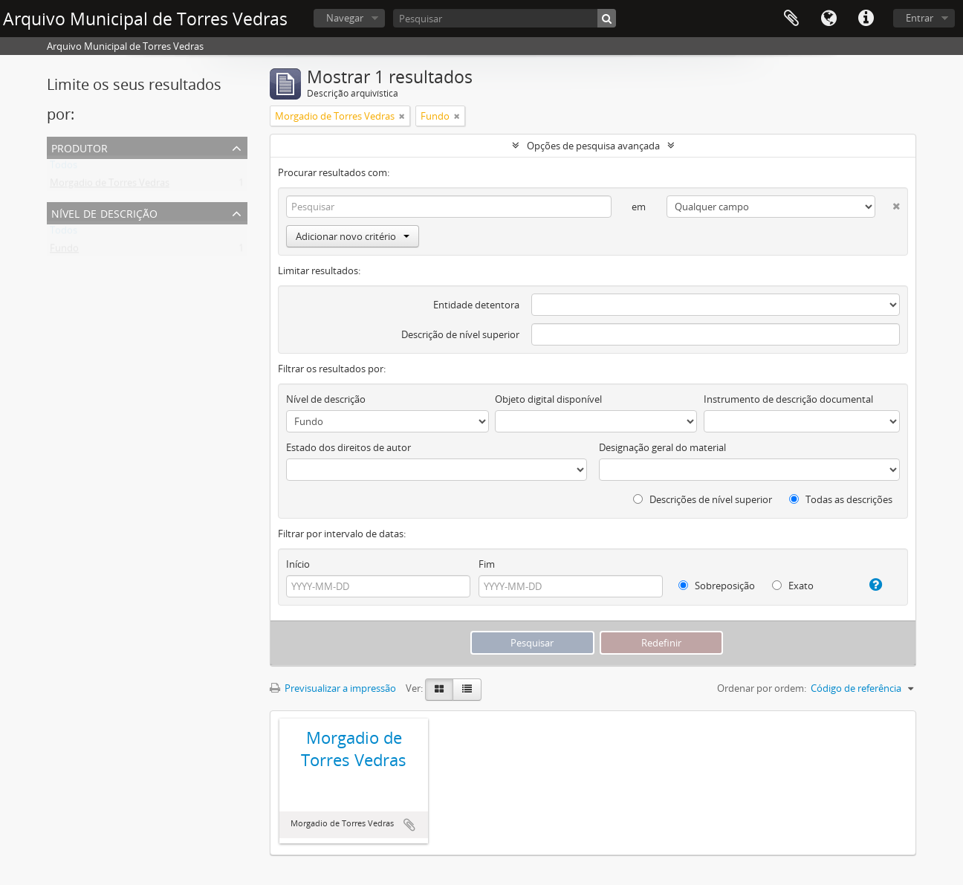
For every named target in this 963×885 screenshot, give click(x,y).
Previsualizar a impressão (333, 688)
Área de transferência (791, 18)
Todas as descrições (840, 499)
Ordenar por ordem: (761, 688)
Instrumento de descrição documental (788, 399)
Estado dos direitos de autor (348, 447)
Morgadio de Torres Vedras (109, 185)
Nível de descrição (104, 212)
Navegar (344, 18)
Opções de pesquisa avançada (593, 145)
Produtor (79, 147)
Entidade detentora (476, 304)
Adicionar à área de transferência (409, 824)
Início (298, 564)
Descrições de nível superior (702, 499)
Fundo (64, 251)
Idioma (828, 18)
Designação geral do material (662, 447)
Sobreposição (716, 585)
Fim (487, 564)
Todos (63, 168)
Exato (793, 585)
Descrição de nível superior (460, 334)
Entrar (919, 18)
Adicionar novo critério (352, 236)
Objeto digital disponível (548, 399)
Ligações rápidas (865, 18)
